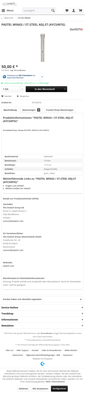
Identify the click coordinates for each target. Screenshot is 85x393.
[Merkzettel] (67, 10)
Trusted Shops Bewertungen (59, 110)
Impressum (67, 355)
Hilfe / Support (22, 350)
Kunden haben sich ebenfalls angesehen (22, 299)
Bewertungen (31, 110)
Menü (7, 10)
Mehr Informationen (55, 381)
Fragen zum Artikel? (13, 185)
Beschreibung (10, 110)
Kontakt (35, 350)
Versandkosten (46, 333)
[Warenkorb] (80, 10)
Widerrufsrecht (71, 350)
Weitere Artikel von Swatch (17, 188)
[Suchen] (53, 10)
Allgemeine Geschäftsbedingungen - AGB (43, 355)
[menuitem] (7, 10)
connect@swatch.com (13, 221)
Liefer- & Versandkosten (52, 350)
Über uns (9, 350)
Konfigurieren (59, 388)
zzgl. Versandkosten (18, 70)
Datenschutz (18, 355)
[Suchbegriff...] (39, 10)
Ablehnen (23, 388)
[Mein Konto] (73, 10)
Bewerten (23, 96)
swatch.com (8, 266)
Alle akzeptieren (40, 388)
